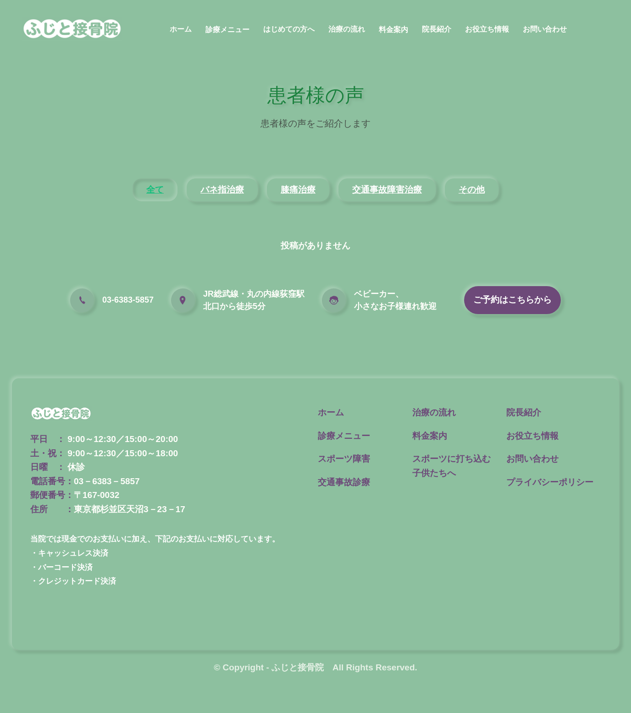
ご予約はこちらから (512, 299)
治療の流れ (346, 29)
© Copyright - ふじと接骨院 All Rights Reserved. (315, 667)
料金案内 (393, 29)
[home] (72, 29)
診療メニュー (227, 29)
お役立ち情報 (487, 29)
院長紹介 (436, 29)
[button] (227, 33)
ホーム (181, 29)
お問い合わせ (545, 29)
